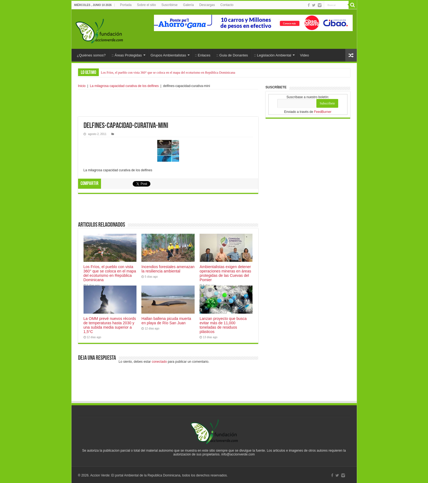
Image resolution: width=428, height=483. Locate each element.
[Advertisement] (168, 103)
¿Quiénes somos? (91, 55)
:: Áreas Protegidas (127, 55)
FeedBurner (322, 112)
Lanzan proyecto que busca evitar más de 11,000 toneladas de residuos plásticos (223, 325)
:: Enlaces (202, 55)
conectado (159, 362)
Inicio (82, 86)
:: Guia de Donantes (232, 55)
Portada (126, 5)
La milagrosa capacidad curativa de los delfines (124, 86)
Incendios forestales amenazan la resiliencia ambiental (167, 269)
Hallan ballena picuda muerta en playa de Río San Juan (166, 320)
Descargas (207, 5)
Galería (188, 5)
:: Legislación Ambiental (272, 55)
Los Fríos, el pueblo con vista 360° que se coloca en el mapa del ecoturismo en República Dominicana (168, 72)
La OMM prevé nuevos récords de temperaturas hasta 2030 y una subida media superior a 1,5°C (110, 325)
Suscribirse (169, 5)
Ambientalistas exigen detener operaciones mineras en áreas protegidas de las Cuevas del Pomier (225, 273)
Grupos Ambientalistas (168, 55)
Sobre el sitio (146, 5)
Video (304, 55)
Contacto (226, 5)
